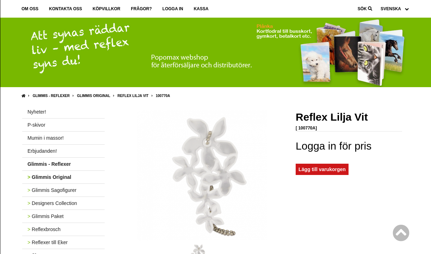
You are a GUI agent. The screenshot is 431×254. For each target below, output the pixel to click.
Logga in (172, 8)
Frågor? (141, 8)
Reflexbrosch (44, 229)
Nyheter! (36, 112)
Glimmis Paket (45, 216)
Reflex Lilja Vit (132, 96)
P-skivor (36, 125)
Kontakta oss (65, 8)
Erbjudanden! (42, 151)
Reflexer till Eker (47, 242)
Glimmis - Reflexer (51, 96)
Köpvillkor (107, 8)
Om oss (29, 8)
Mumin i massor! (45, 138)
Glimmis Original (93, 96)
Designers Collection (52, 203)
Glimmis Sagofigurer (51, 190)
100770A (163, 96)
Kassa (201, 8)
